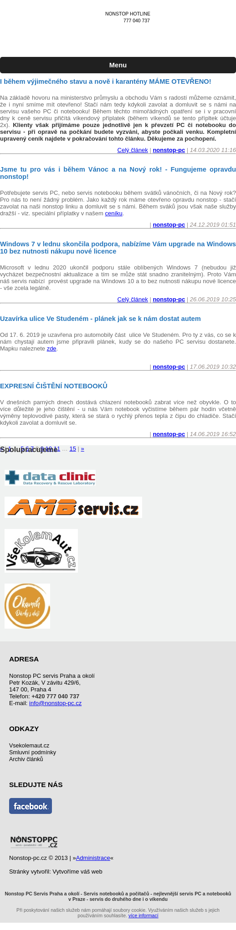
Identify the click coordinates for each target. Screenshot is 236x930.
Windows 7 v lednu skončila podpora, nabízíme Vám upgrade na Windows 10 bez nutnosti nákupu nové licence (118, 247)
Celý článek (133, 150)
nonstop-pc (169, 150)
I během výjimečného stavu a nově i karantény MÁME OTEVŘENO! (105, 81)
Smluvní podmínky (32, 752)
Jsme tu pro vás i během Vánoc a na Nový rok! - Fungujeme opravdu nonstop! (118, 173)
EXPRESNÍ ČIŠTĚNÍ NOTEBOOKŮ (54, 386)
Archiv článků (26, 759)
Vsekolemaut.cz (29, 745)
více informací (143, 915)
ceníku (113, 213)
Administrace (93, 857)
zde (51, 348)
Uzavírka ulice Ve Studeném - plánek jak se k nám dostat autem (100, 318)
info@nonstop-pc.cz (55, 703)
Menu (118, 65)
